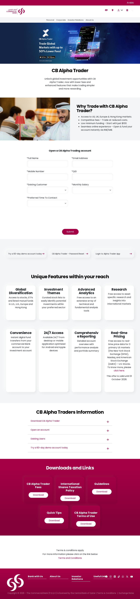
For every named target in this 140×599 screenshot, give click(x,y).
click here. (119, 370)
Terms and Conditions (70, 558)
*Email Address (80, 158)
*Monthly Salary (80, 184)
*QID (74, 171)
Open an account (40, 429)
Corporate (61, 20)
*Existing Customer (37, 184)
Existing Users (38, 438)
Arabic (130, 2)
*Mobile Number (35, 171)
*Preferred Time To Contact (42, 197)
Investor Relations (76, 20)
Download (38, 495)
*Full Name (32, 158)
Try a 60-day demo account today (49, 447)
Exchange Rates (126, 593)
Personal (50, 20)
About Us (90, 20)
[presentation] (47, 214)
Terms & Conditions (106, 593)
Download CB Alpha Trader (45, 420)
